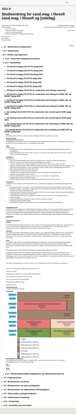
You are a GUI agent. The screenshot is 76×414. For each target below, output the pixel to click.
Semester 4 (12, 303)
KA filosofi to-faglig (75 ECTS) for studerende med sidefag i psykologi (35, 90)
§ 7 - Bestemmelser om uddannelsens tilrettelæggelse (25, 390)
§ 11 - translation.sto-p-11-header (17, 405)
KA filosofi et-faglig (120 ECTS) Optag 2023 (24, 67)
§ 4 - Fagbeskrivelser (11, 378)
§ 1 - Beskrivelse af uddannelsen (16, 47)
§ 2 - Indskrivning (10, 51)
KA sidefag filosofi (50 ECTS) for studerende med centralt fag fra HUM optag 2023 (38, 113)
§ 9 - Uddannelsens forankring (15, 397)
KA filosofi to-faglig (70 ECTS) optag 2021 (23, 86)
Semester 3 (12, 313)
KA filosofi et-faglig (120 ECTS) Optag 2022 (24, 71)
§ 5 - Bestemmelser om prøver (15, 382)
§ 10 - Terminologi (10, 401)
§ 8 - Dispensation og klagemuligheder (19, 394)
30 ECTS (12, 298)
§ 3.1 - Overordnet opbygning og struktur (21, 59)
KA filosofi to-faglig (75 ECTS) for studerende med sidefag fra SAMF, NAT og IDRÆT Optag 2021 (38, 107)
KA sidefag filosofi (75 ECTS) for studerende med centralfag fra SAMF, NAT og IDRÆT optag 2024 (38, 131)
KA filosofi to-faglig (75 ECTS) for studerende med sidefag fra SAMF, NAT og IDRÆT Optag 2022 (38, 101)
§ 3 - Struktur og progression (15, 55)
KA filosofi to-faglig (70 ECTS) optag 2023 (23, 78)
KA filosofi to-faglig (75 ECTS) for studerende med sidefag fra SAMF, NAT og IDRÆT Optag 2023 (38, 95)
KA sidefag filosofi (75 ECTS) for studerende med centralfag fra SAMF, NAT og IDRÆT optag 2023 (39, 125)
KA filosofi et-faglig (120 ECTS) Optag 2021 (24, 74)
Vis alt (71, 45)
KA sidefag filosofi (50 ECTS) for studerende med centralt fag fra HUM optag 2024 (38, 119)
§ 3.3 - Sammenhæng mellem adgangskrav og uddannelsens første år (33, 374)
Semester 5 (12, 294)
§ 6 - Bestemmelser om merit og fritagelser (21, 386)
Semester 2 (12, 322)
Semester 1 (12, 331)
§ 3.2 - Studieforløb (12, 63)
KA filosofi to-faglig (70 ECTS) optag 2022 (23, 82)
